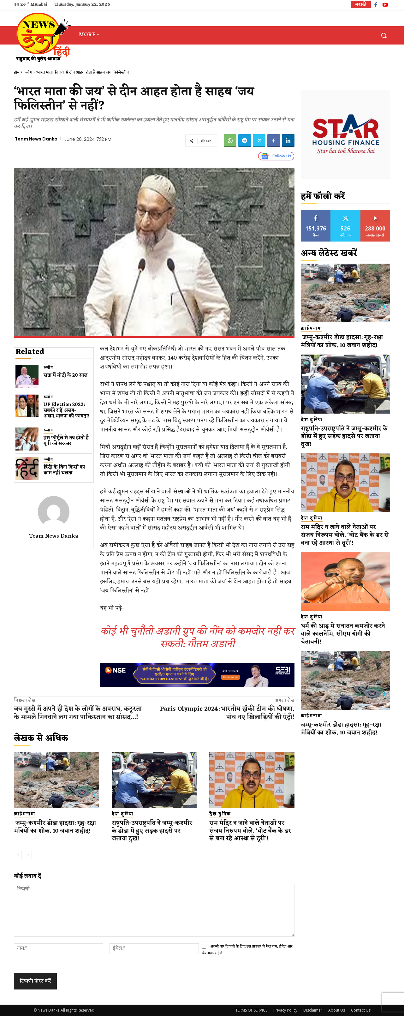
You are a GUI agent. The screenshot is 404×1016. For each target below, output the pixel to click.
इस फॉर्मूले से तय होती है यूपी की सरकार (66, 441)
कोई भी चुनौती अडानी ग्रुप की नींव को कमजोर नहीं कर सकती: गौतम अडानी (197, 638)
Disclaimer (312, 1010)
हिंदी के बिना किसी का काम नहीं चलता (64, 470)
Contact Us (361, 1010)
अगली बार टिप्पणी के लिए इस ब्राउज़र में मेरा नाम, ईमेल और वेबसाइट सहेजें (247, 950)
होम (17, 72)
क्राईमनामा (24, 814)
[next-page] (28, 855)
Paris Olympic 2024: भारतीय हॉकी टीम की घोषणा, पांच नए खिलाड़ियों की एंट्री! (227, 713)
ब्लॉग (28, 72)
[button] (384, 35)
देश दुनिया (123, 814)
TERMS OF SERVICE (251, 1010)
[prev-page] (18, 855)
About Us (336, 1010)
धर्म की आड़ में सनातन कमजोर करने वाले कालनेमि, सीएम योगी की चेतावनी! (344, 634)
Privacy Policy (285, 1010)
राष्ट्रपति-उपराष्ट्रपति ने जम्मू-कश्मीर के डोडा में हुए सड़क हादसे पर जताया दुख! (152, 831)
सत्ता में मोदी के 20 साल (65, 375)
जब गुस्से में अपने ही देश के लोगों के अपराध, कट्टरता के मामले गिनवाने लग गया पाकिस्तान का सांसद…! (78, 713)
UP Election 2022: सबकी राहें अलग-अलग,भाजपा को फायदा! (66, 411)
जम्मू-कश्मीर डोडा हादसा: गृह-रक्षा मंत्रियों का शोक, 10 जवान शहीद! (55, 827)
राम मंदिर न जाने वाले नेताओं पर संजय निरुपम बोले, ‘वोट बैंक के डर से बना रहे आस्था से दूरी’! (250, 831)
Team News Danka (36, 139)
